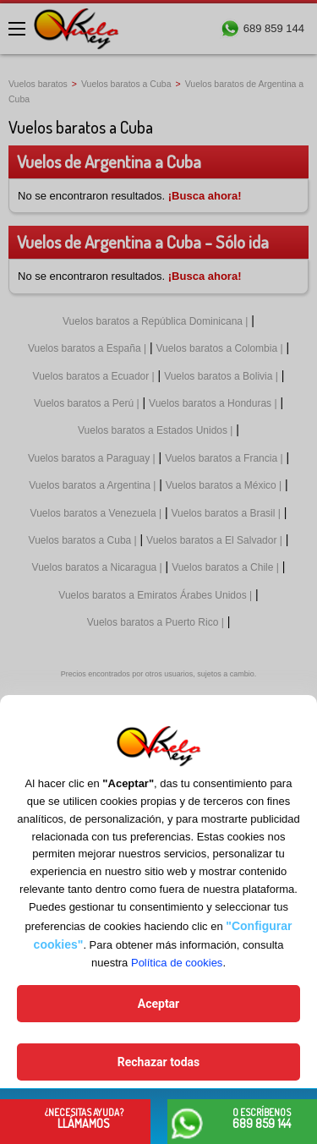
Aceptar (159, 1003)
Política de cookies (176, 962)
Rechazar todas (158, 1062)
